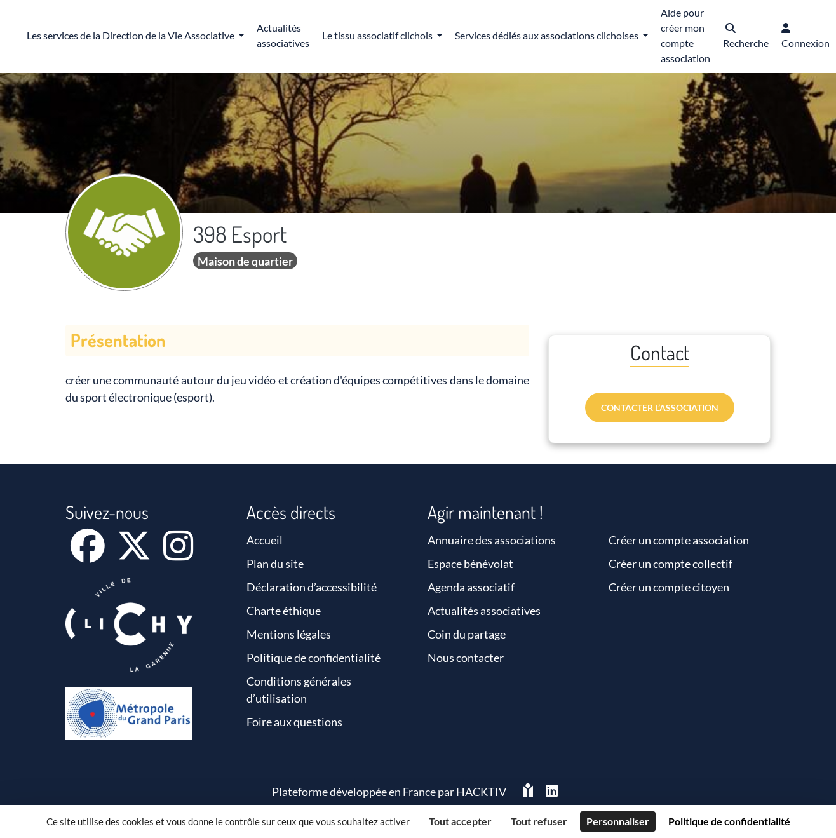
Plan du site (275, 564)
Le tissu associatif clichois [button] (378, 35)
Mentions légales (288, 634)
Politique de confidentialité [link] (729, 821)
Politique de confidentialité (313, 658)
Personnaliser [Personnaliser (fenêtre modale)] (617, 821)
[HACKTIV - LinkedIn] (551, 792)
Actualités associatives (484, 611)
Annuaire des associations (492, 540)
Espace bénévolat (470, 564)
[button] (746, 36)
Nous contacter (466, 658)
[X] (135, 554)
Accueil (264, 540)
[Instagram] (178, 554)
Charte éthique (283, 611)
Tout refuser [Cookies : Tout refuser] (539, 821)
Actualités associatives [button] (283, 35)
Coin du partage (467, 634)
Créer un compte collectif (670, 564)
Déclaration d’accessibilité (311, 587)
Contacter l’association (659, 407)
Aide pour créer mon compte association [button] (685, 35)
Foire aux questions (294, 722)
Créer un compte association (679, 540)
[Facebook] (88, 554)
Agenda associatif (471, 587)
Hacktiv (481, 792)
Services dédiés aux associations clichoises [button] (547, 35)
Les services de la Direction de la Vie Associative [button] (131, 35)
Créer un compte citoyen (669, 587)
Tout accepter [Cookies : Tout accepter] (460, 821)
